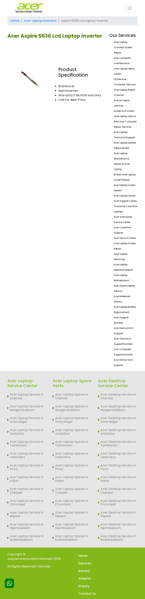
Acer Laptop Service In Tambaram (26, 443)
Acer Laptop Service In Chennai (26, 396)
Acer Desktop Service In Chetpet (118, 490)
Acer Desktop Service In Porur (118, 467)
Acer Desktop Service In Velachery (118, 455)
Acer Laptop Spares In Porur (71, 467)
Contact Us (87, 593)
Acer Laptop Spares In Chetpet (71, 490)
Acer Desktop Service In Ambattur (118, 431)
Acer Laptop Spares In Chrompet (71, 502)
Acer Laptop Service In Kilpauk (26, 514)
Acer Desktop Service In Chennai (118, 396)
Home (14, 21)
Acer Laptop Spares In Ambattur (71, 431)
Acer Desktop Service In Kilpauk (118, 514)
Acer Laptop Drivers (125, 195)
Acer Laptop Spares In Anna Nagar (71, 419)
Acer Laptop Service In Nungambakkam (26, 408)
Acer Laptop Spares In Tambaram (71, 443)
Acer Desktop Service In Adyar (118, 478)
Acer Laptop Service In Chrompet (26, 502)
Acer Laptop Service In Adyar (26, 478)
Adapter (84, 578)
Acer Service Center (125, 238)
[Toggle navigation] (130, 8)
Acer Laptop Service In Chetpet (26, 490)
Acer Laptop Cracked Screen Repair (123, 47)
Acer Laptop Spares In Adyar (71, 478)
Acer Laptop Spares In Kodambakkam (71, 538)
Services (84, 563)
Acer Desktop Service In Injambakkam (118, 526)
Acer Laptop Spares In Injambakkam (71, 526)
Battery (84, 571)
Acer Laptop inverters (40, 21)
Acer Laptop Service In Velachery (26, 455)
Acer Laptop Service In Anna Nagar (26, 419)
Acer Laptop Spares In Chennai (71, 396)
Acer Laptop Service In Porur (26, 467)
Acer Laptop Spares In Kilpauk (71, 514)
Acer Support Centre (125, 201)
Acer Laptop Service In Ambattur (26, 431)
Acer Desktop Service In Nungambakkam (118, 408)
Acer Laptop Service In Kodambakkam (26, 538)
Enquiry (83, 586)
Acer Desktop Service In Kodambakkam (118, 538)
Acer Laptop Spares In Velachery (71, 455)
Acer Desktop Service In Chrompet (118, 502)
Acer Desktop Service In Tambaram (118, 443)
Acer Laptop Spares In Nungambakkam (71, 408)
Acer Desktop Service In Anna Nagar (118, 419)
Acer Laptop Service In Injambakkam (26, 526)
